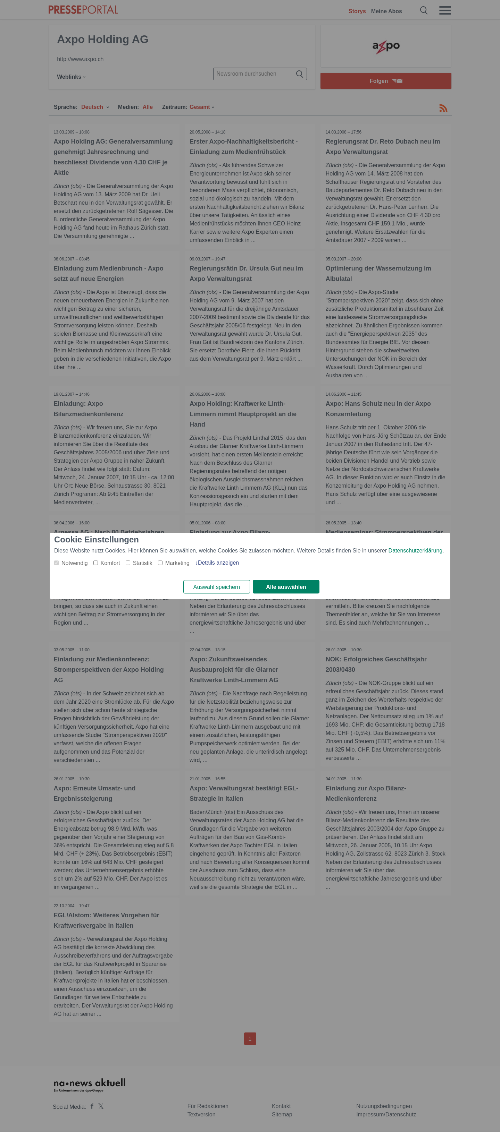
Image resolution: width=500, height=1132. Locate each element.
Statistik (142, 563)
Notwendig (74, 563)
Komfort (110, 563)
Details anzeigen (218, 563)
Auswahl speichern (216, 587)
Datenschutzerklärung (416, 551)
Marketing (177, 563)
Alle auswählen (286, 587)
